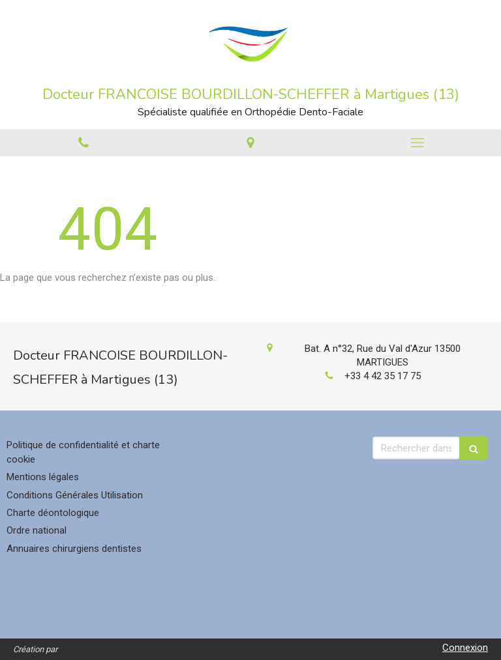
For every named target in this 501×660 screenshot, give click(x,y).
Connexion (465, 647)
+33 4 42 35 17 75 (382, 376)
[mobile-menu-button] (417, 143)
